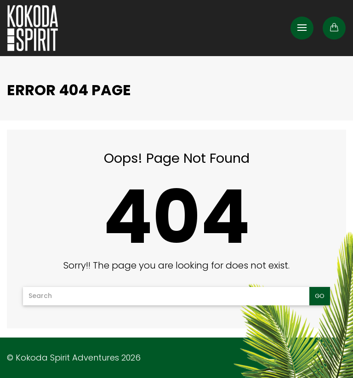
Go (320, 296)
